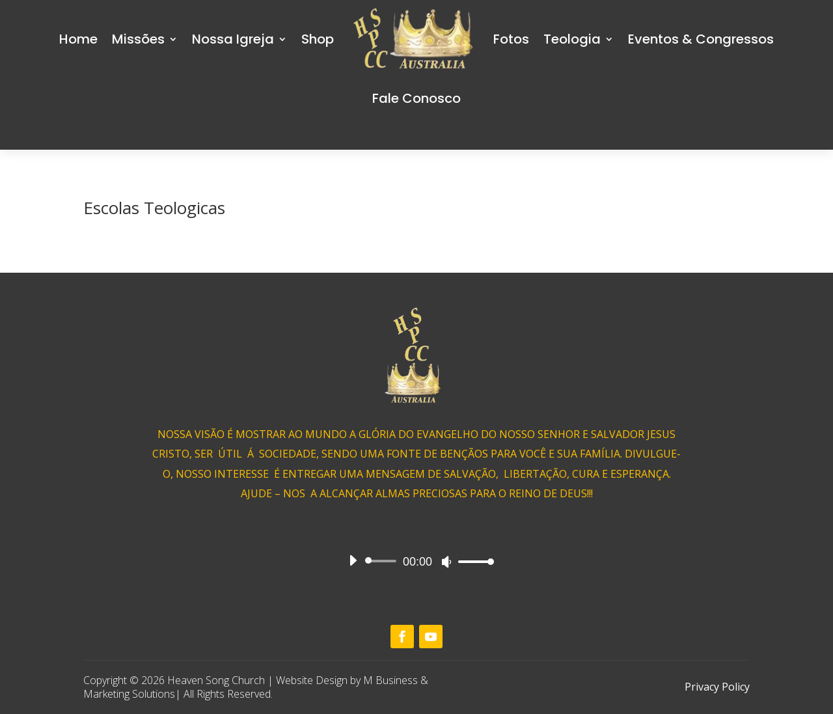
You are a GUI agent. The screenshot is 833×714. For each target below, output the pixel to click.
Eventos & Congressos (701, 39)
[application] (416, 561)
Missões (138, 39)
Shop (317, 39)
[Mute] (446, 562)
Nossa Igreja (233, 39)
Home (78, 39)
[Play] (352, 560)
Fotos (511, 39)
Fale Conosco (416, 98)
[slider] (383, 561)
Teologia (572, 39)
